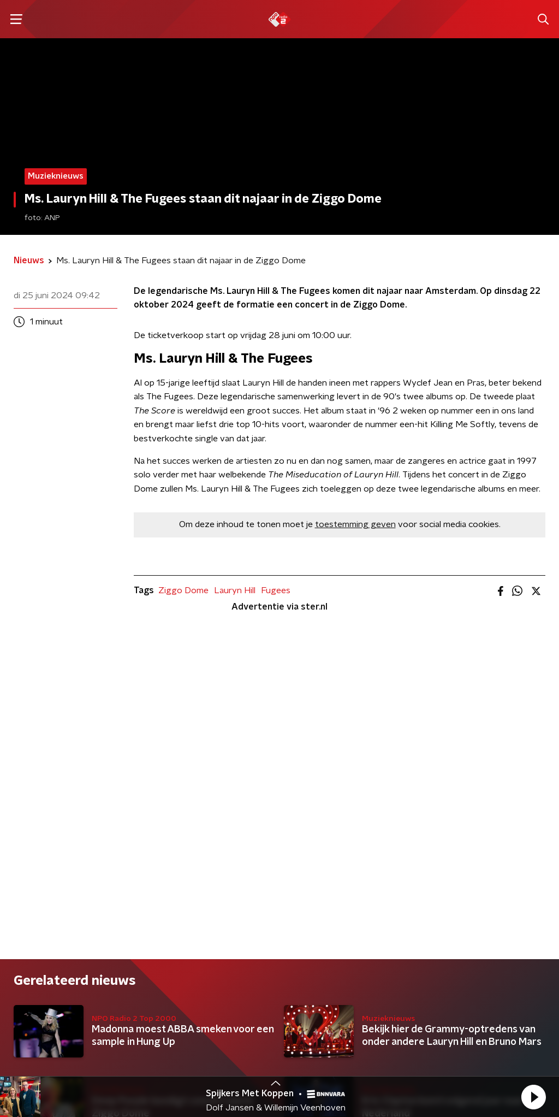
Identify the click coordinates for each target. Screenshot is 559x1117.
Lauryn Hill (234, 590)
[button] (533, 1096)
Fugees (275, 590)
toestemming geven (355, 524)
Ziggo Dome (183, 590)
